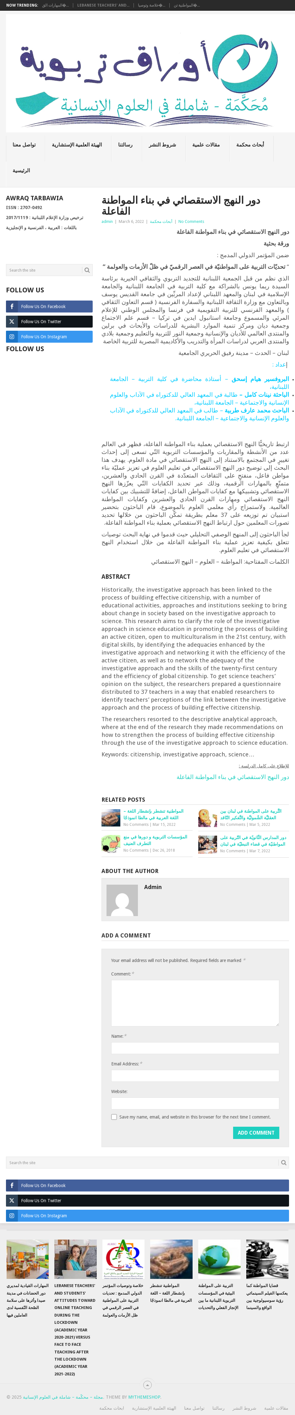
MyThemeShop (144, 1397)
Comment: (122, 974)
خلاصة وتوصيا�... (151, 5)
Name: (118, 1036)
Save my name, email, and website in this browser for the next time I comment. (195, 1116)
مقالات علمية (206, 145)
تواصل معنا (24, 145)
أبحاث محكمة (250, 145)
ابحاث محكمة (111, 1408)
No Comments (191, 221)
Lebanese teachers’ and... (103, 5)
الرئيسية (21, 171)
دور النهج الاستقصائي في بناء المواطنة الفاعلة (233, 777)
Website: (119, 1091)
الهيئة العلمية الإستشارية (77, 145)
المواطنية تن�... (187, 5)
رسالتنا (125, 145)
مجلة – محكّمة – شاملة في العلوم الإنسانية (63, 1397)
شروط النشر (162, 145)
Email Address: (126, 1064)
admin (107, 221)
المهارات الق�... (55, 5)
